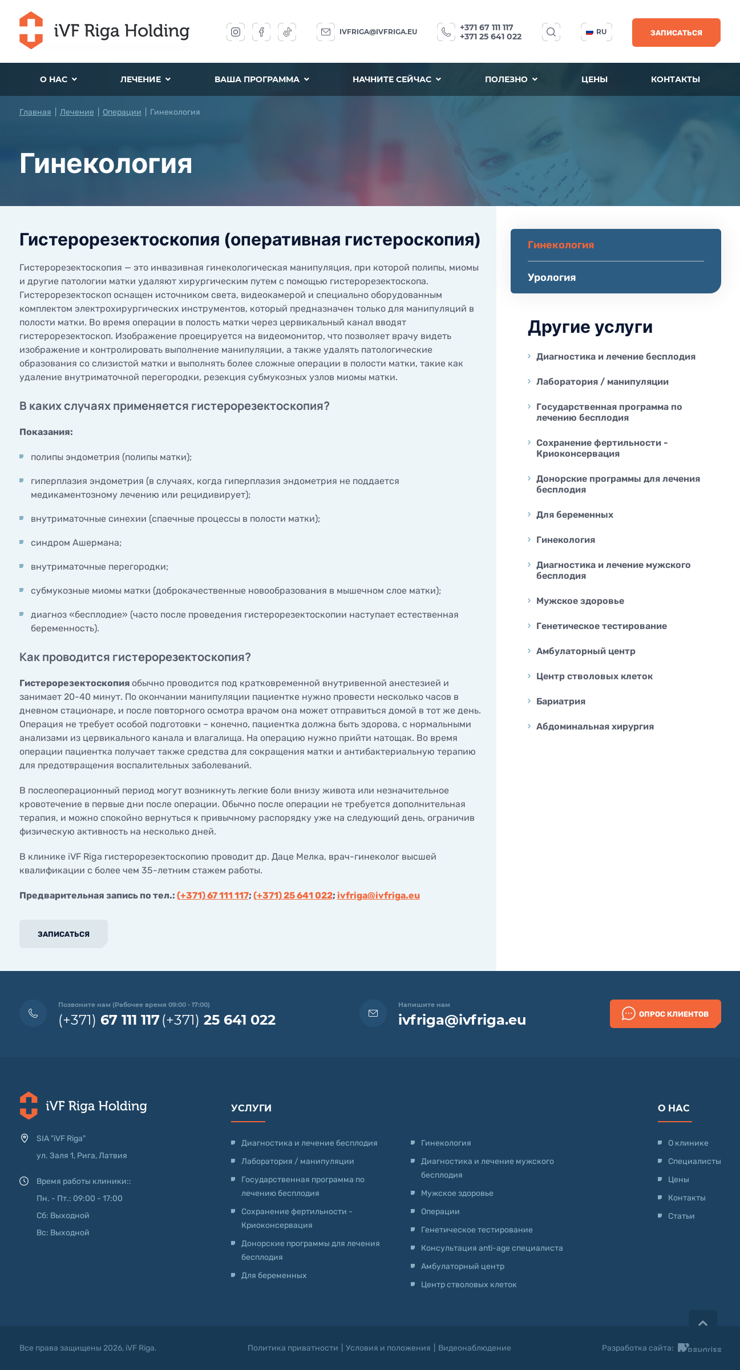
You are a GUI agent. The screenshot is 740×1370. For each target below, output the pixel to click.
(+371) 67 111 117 (213, 895)
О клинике (688, 1143)
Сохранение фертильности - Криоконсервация (602, 448)
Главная (35, 112)
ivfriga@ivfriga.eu (378, 31)
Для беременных (574, 514)
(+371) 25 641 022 (293, 895)
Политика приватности (293, 1348)
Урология (552, 277)
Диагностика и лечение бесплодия (615, 356)
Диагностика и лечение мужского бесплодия (613, 570)
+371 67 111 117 (486, 27)
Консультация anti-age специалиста (492, 1248)
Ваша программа (262, 79)
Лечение (145, 79)
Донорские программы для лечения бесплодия (618, 484)
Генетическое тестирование (601, 625)
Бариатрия (560, 701)
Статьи (681, 1216)
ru (596, 31)
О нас (58, 79)
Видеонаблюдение (474, 1348)
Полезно (511, 79)
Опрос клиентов (665, 1013)
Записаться (676, 33)
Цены (594, 79)
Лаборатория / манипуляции (602, 381)
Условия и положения (388, 1348)
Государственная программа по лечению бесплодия (609, 412)
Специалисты (694, 1161)
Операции (122, 112)
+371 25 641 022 (490, 36)
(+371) (109, 1020)
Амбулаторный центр (586, 651)
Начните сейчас (397, 79)
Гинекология (565, 539)
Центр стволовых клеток (594, 676)
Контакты (675, 79)
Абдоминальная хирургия (595, 726)
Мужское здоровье (580, 600)
